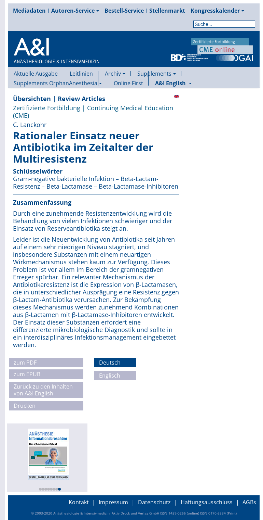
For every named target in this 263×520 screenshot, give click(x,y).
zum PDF (25, 362)
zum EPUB (27, 374)
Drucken (25, 405)
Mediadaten (29, 11)
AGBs (249, 502)
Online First (128, 83)
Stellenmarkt (167, 11)
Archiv (115, 74)
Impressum (113, 502)
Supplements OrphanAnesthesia (58, 83)
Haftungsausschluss (207, 502)
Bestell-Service (124, 11)
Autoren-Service (75, 11)
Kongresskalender (217, 11)
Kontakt (79, 502)
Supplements (156, 74)
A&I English (173, 83)
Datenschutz (154, 502)
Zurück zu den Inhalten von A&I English (43, 390)
